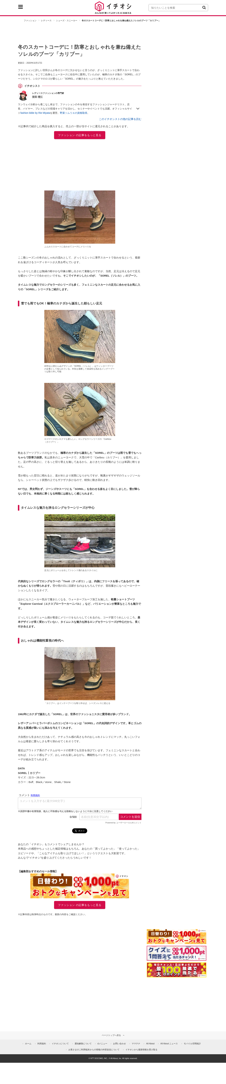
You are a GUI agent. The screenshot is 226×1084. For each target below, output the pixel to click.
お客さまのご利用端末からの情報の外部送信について (93, 1049)
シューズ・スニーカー (66, 20)
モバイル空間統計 (192, 1043)
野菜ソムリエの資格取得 (73, 112)
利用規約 (41, 1043)
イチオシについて (60, 1043)
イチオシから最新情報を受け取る (141, 1049)
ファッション (30, 20)
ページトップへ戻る (111, 1035)
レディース (46, 20)
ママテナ (136, 1043)
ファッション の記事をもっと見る (79, 135)
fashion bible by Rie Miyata (35, 112)
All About (150, 1043)
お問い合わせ (119, 1043)
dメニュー (102, 1043)
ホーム (28, 1043)
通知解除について (83, 1043)
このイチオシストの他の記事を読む (120, 118)
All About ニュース (169, 1043)
